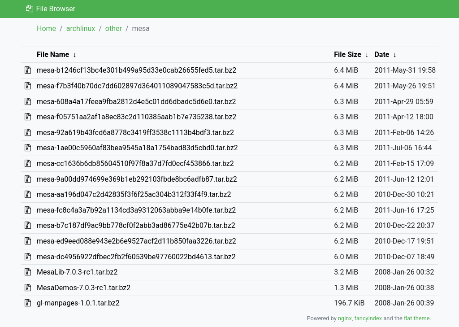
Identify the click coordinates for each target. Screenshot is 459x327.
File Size (347, 54)
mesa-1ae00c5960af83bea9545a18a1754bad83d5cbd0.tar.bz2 (137, 148)
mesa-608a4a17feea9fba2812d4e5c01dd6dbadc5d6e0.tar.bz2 (136, 101)
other (113, 28)
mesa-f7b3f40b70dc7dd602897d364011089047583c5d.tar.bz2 (137, 86)
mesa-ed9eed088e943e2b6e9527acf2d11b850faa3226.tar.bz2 (136, 241)
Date (381, 54)
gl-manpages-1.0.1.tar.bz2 (78, 303)
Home (46, 28)
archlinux (80, 28)
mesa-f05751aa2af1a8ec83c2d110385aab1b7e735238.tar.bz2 (136, 117)
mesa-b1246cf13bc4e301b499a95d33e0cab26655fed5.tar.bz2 (136, 70)
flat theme (417, 318)
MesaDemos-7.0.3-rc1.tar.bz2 (83, 287)
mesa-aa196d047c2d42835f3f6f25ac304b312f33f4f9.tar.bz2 (134, 194)
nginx (345, 318)
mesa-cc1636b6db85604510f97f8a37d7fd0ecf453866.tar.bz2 (135, 163)
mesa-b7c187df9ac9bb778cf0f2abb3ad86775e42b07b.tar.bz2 (136, 225)
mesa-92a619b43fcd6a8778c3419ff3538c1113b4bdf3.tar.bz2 (135, 132)
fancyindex (368, 318)
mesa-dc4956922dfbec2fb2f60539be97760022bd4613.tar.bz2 (136, 257)
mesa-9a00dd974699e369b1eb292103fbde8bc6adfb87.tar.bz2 (137, 179)
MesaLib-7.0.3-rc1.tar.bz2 (77, 272)
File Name (53, 54)
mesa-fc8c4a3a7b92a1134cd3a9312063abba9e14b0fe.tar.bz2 (136, 210)
